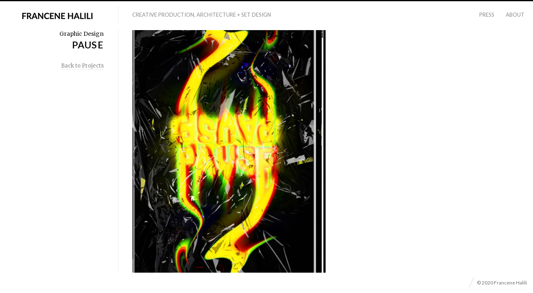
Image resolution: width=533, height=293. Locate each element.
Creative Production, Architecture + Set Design (201, 14)
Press (486, 14)
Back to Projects (82, 65)
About (515, 14)
